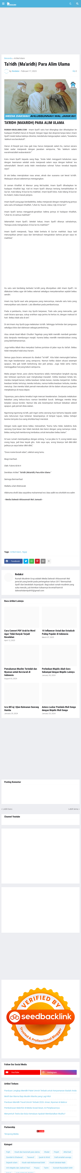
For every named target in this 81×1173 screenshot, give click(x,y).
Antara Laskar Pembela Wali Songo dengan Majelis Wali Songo (59, 709)
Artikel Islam (19, 58)
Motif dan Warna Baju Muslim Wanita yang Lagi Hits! (27, 1096)
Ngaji (24, 552)
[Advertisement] (40, 31)
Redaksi (19, 574)
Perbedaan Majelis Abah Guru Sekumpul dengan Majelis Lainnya (58, 670)
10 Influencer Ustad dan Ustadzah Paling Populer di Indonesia (58, 632)
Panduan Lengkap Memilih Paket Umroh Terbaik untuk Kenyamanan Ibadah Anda (40, 1090)
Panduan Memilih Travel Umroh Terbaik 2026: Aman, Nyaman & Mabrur (35, 1102)
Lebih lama (73, 809)
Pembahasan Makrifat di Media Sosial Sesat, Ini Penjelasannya (32, 1108)
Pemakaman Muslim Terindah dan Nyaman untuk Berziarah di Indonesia (20, 671)
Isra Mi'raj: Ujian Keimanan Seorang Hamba (21, 709)
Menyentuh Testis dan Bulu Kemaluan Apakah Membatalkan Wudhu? (34, 1114)
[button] (3, 3)
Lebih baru (7, 809)
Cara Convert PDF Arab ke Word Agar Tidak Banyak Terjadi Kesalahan (19, 633)
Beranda (8, 58)
